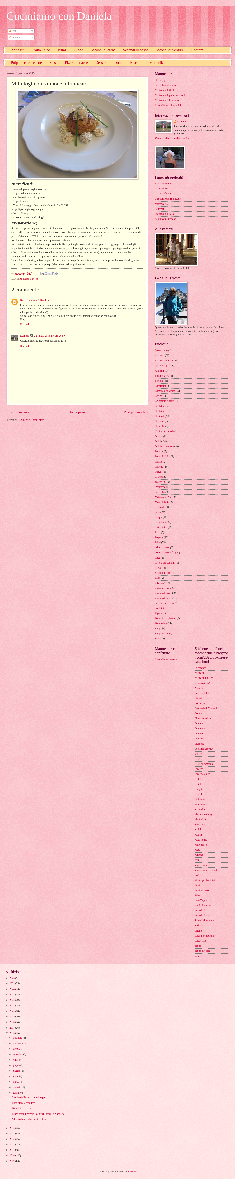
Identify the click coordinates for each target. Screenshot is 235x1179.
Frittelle (159, 466)
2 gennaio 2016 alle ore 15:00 (42, 300)
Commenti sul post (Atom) (31, 420)
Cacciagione (161, 386)
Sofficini (159, 608)
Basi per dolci (162, 375)
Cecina (158, 396)
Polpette (159, 537)
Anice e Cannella (164, 183)
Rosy (23, 300)
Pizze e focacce (76, 63)
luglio (16, 1059)
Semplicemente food (165, 219)
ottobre (17, 1048)
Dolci (118, 63)
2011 (12, 1150)
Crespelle (160, 426)
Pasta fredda (161, 522)
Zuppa (158, 628)
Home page (76, 412)
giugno (16, 1065)
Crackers (159, 421)
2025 (12, 983)
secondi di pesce (163, 598)
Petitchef (159, 208)
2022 (12, 1000)
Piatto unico (41, 50)
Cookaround (161, 188)
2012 (12, 1144)
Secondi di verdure (170, 50)
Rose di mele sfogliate (23, 1103)
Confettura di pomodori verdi (170, 95)
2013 (12, 1139)
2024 (12, 989)
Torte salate (161, 623)
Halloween (160, 481)
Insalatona (160, 487)
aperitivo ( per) (162, 365)
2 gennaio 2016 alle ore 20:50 (49, 335)
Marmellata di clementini (168, 105)
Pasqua (158, 517)
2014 (12, 1133)
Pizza (158, 532)
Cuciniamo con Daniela (59, 16)
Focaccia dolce (162, 456)
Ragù (157, 557)
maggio (17, 1070)
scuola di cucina (163, 588)
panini (158, 512)
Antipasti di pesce (28, 278)
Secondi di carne (103, 50)
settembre (18, 1054)
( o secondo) (161, 350)
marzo (16, 1081)
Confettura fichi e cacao (167, 100)
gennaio (17, 1092)
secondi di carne (163, 593)
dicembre (18, 1037)
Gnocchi (159, 476)
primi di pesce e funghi (167, 552)
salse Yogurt (161, 583)
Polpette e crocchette (26, 63)
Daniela (24, 335)
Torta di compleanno (165, 618)
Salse (53, 63)
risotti (158, 567)
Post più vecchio (136, 412)
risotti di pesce (162, 572)
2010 (12, 1155)
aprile (16, 1076)
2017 (12, 1027)
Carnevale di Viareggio (167, 391)
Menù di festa (162, 502)
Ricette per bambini (165, 562)
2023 (12, 994)
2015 (12, 1128)
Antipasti (18, 50)
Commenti (15, 37)
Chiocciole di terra (164, 401)
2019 (12, 1016)
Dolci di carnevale (164, 446)
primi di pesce (162, 547)
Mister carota (161, 203)
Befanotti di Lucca (21, 1108)
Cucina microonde (164, 431)
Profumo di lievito (164, 214)
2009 (12, 1161)
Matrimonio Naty (164, 497)
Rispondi (25, 324)
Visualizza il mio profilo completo (172, 138)
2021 (12, 1005)
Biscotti (136, 63)
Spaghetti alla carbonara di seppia (29, 1097)
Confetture (160, 411)
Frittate (158, 461)
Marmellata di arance (166, 659)
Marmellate (157, 63)
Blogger (132, 1171)
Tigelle (158, 613)
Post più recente (18, 412)
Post (12, 31)
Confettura (160, 406)
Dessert (101, 63)
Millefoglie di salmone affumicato (29, 1119)
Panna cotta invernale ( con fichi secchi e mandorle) (38, 1113)
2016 (12, 1033)
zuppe (158, 638)
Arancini (159, 370)
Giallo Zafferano (163, 193)
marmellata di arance (165, 85)
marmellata (160, 492)
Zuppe (78, 50)
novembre (18, 1043)
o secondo (160, 507)
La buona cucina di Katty (168, 198)
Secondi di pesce (135, 50)
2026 (12, 978)
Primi (62, 50)
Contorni (159, 416)
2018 (12, 1022)
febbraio (17, 1087)
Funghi (158, 471)
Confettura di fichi (164, 90)
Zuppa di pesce (163, 633)
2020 (12, 1011)
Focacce (159, 451)
